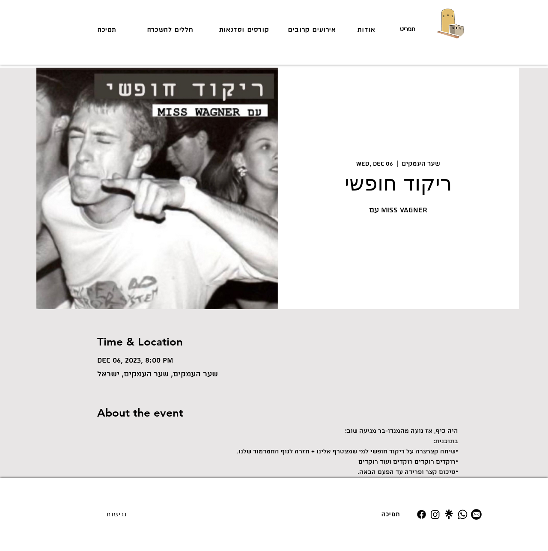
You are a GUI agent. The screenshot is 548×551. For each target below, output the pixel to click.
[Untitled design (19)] (449, 514)
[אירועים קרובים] (313, 29)
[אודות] (367, 29)
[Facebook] (421, 514)
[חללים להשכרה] (171, 29)
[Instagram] (435, 514)
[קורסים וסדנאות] (245, 29)
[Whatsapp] (462, 514)
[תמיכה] (107, 29)
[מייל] (476, 514)
